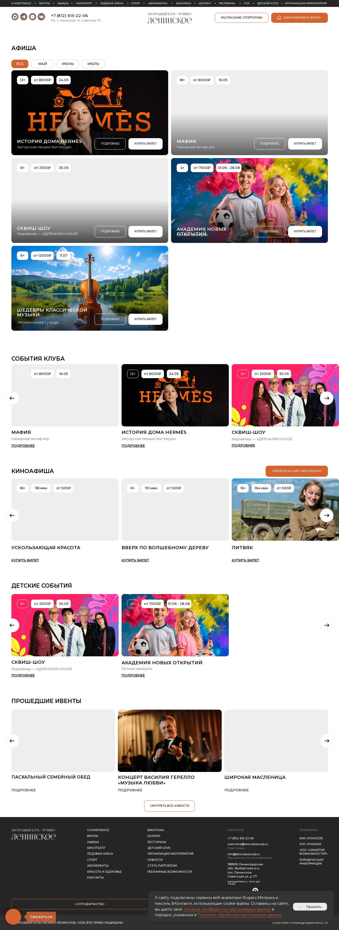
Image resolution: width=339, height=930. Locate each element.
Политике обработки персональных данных (240, 914)
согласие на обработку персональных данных (227, 909)
